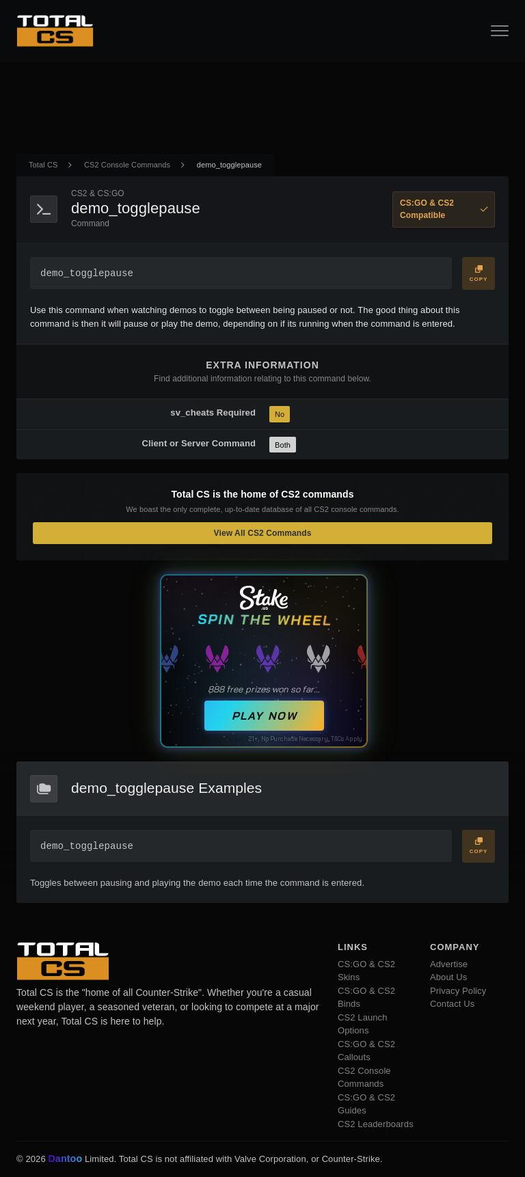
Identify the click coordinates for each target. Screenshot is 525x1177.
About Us (448, 977)
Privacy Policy (458, 991)
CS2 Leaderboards (376, 1124)
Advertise (449, 964)
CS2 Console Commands (127, 165)
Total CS (43, 165)
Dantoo (66, 1159)
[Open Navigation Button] (500, 30)
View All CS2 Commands (263, 533)
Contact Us (452, 1004)
